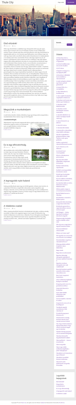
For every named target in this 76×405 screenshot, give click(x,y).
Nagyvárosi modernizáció (63, 253)
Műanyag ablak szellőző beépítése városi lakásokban (63, 246)
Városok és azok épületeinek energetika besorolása (63, 363)
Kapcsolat (61, 2)
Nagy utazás (59, 250)
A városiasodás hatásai (62, 127)
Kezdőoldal (71, 2)
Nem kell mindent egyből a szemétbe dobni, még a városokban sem (64, 271)
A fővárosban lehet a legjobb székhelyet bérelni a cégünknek (64, 59)
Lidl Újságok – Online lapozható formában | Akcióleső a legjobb (62, 214)
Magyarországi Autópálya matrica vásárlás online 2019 (63, 220)
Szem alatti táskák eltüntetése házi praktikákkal (61, 294)
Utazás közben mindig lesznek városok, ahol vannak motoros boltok (63, 319)
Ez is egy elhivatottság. (15, 144)
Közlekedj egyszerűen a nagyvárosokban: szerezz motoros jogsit (63, 208)
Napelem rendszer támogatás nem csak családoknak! (62, 265)
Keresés (58, 42)
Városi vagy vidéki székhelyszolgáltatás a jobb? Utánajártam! (62, 348)
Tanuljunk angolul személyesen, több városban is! (61, 309)
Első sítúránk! (10, 43)
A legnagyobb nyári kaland (17, 180)
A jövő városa (60, 68)
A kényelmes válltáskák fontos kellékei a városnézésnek (63, 76)
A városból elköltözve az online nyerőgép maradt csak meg (63, 116)
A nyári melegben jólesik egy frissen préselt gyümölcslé (63, 82)
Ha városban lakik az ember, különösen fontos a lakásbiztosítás (64, 184)
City (15, 46)
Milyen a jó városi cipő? (63, 233)
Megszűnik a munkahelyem (17, 109)
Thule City (7, 2)
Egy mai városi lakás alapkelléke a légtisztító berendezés (63, 161)
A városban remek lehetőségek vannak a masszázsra (62, 110)
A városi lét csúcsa (61, 125)
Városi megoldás (61, 344)
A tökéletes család (13, 206)
